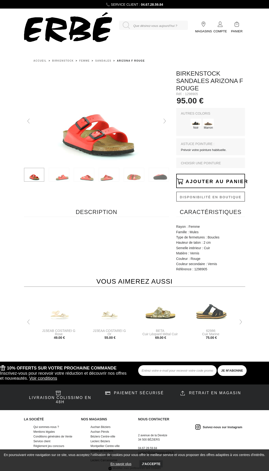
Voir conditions (43, 378)
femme (84, 60)
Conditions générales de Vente (53, 436)
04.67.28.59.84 (152, 4)
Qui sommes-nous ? (46, 427)
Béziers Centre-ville (103, 436)
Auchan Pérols (100, 431)
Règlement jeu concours (49, 446)
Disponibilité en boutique (210, 197)
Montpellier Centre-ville (105, 446)
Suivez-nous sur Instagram (222, 427)
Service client (42, 441)
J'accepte (151, 464)
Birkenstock (63, 60)
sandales (103, 60)
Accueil (40, 60)
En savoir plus (121, 464)
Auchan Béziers (101, 427)
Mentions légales (44, 431)
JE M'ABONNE (232, 370)
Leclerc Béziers (100, 441)
